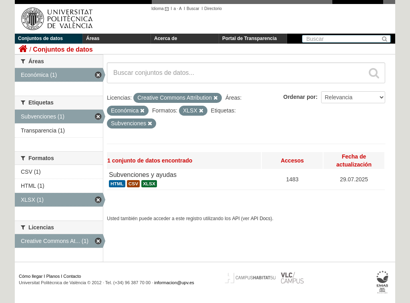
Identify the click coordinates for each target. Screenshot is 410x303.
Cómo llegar (30, 276)
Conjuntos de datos (40, 38)
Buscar (193, 8)
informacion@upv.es (174, 282)
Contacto (72, 276)
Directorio (213, 8)
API (236, 218)
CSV (133, 184)
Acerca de (165, 38)
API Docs (261, 218)
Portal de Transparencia (249, 38)
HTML (117, 184)
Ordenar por (299, 97)
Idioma (161, 8)
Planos (53, 276)
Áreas (92, 38)
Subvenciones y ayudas (143, 174)
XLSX (149, 184)
